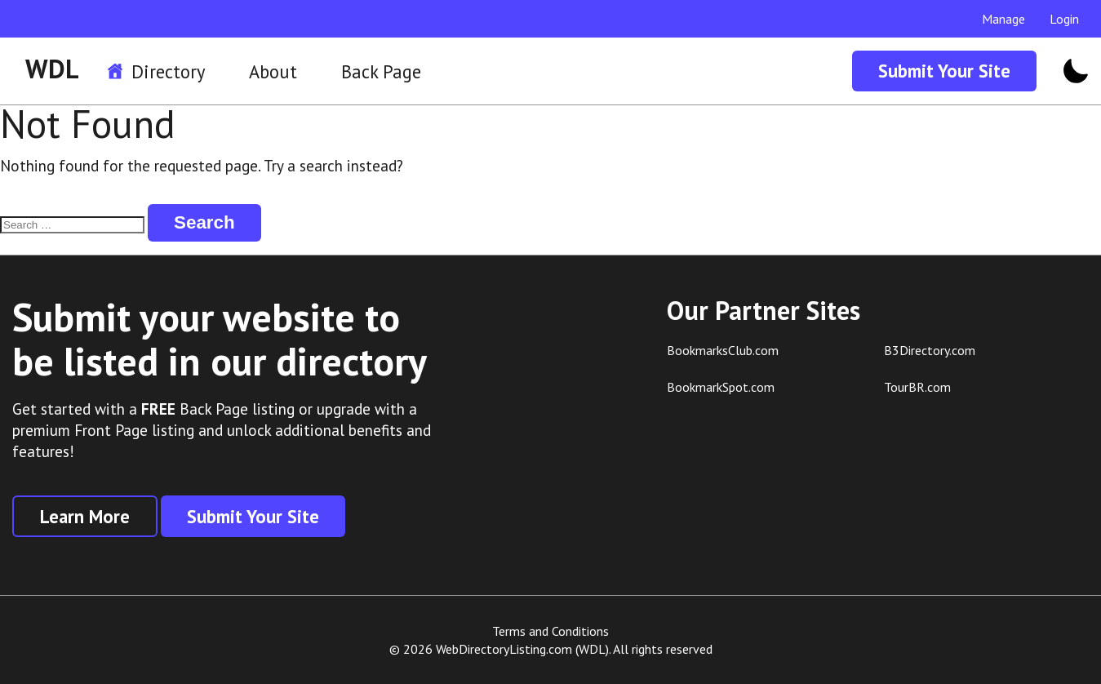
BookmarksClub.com (723, 350)
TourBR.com (917, 387)
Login (1064, 19)
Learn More (85, 516)
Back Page (381, 71)
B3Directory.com (929, 350)
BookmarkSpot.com (721, 387)
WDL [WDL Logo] (52, 68)
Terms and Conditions (550, 631)
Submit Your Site (944, 70)
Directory (168, 71)
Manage (1003, 19)
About (273, 71)
